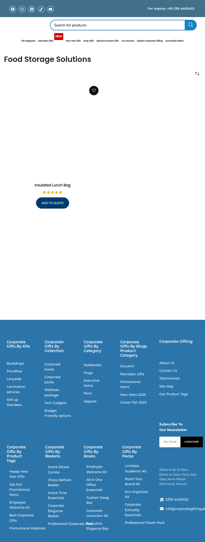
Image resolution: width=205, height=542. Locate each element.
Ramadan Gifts (50, 38)
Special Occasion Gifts (107, 40)
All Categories (28, 40)
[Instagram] (22, 9)
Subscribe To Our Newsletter (173, 427)
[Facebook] (13, 9)
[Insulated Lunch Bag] (52, 131)
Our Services (127, 40)
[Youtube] (50, 9)
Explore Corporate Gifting (150, 40)
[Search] (123, 24)
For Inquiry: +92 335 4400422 (166, 8)
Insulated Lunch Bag (53, 185)
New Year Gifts (73, 40)
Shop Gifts (88, 40)
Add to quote (53, 203)
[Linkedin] (32, 9)
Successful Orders (174, 40)
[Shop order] (197, 74)
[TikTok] (41, 9)
